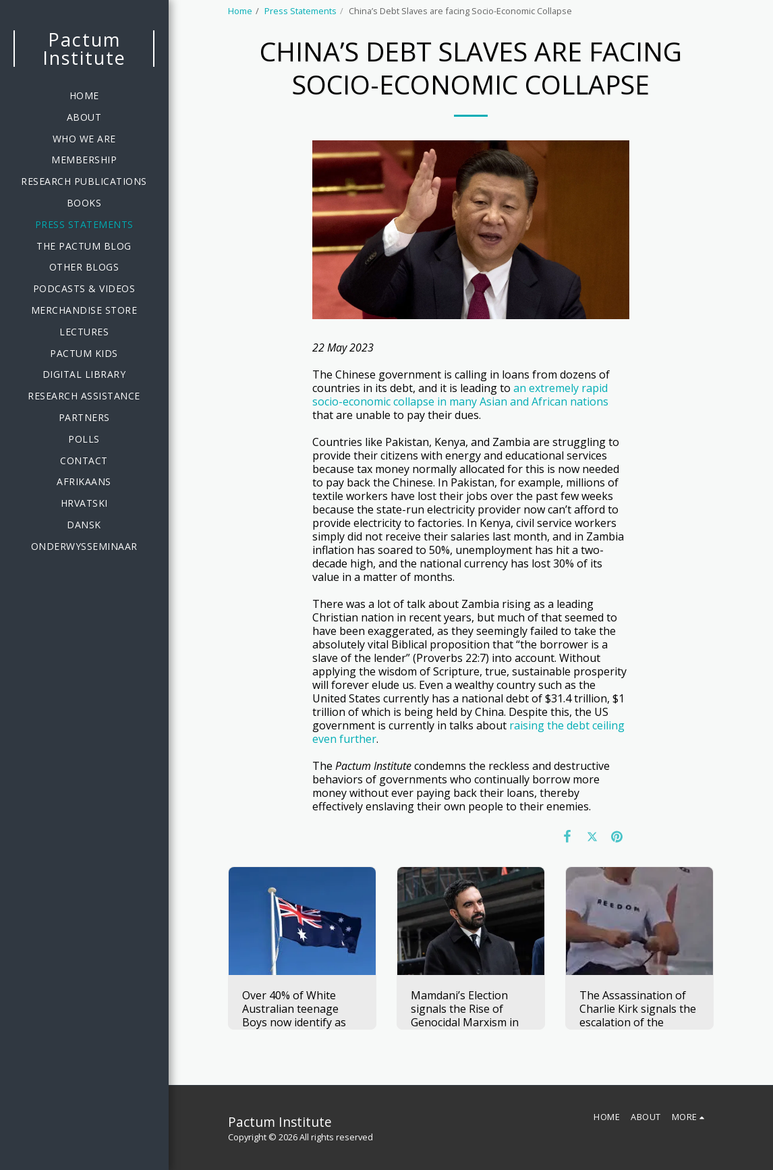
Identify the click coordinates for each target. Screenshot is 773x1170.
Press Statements (300, 11)
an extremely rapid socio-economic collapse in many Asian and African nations (460, 395)
